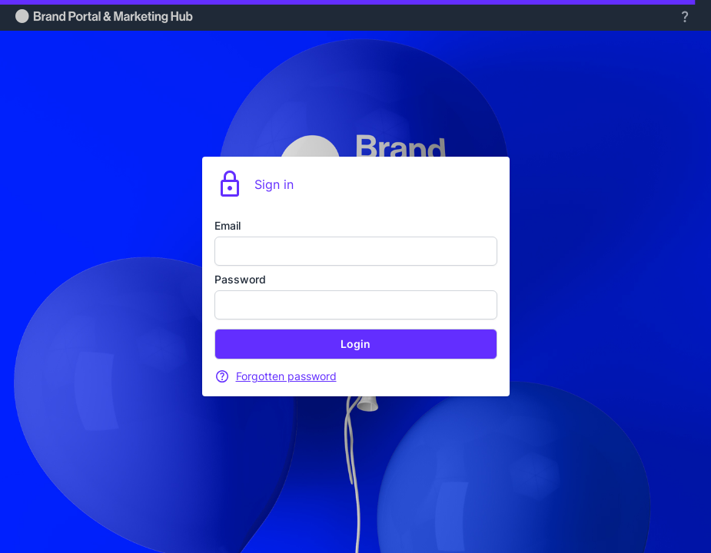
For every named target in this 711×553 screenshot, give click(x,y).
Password (240, 279)
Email (227, 225)
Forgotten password (286, 375)
